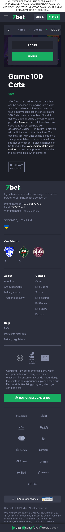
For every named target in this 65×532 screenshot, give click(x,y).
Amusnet (24, 122)
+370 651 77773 (31, 203)
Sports (39, 292)
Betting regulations (14, 339)
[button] (6, 17)
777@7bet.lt (18, 207)
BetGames (41, 303)
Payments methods (15, 333)
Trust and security (14, 297)
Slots (11, 93)
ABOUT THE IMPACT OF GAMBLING (33, 7)
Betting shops (12, 292)
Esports (39, 314)
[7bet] (18, 17)
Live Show (41, 308)
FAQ (6, 328)
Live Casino (42, 286)
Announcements (13, 286)
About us (9, 281)
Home (21, 29)
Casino (37, 29)
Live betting (42, 297)
